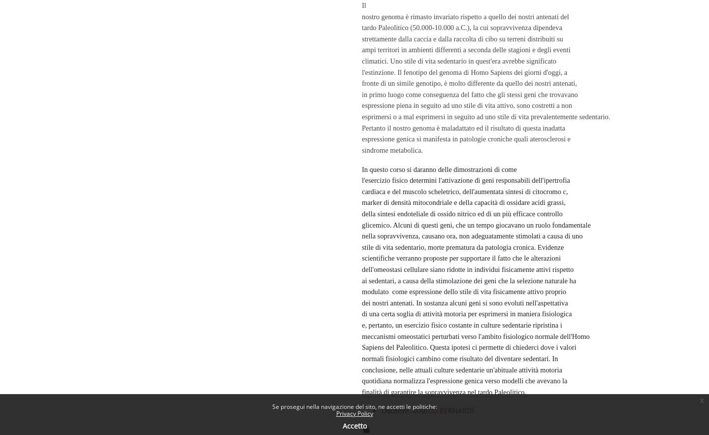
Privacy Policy (354, 413)
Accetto (355, 426)
